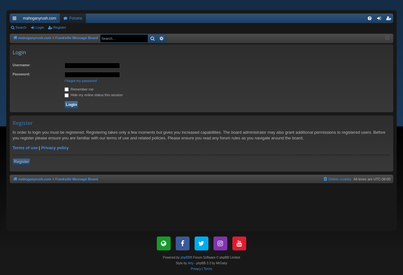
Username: (22, 65)
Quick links (15, 19)
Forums (75, 18)
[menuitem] (369, 18)
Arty (191, 263)
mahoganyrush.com (39, 18)
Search (20, 27)
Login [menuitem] (380, 19)
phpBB (185, 257)
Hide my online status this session (94, 95)
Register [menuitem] (390, 19)
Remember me (79, 89)
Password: (21, 74)
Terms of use (25, 147)
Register (59, 27)
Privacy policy (55, 147)
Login (40, 27)
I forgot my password (81, 81)
